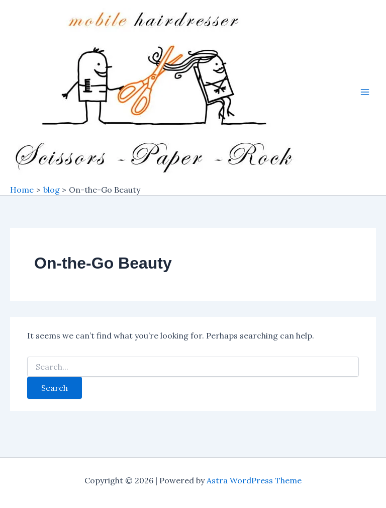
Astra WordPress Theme (254, 480)
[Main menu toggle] (365, 92)
